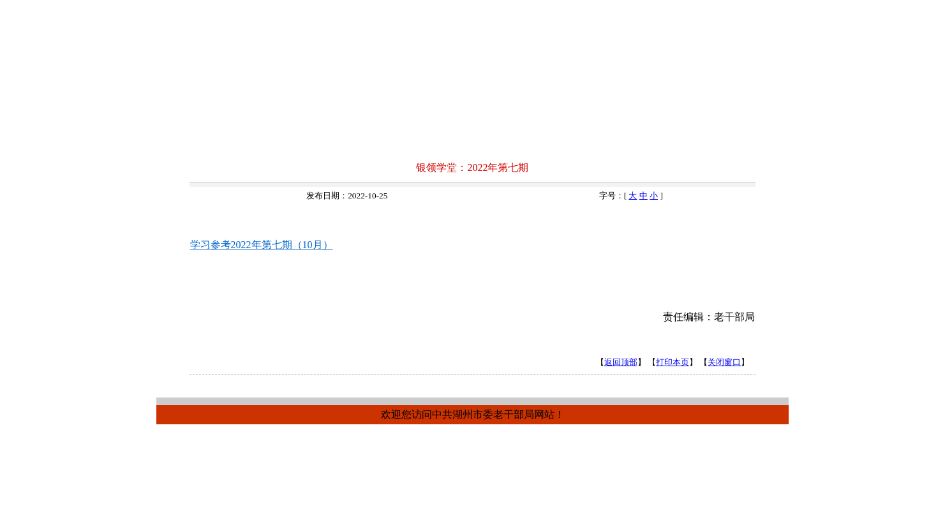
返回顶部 (620, 362)
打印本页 (672, 362)
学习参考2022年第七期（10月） (261, 244)
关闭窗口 (724, 362)
